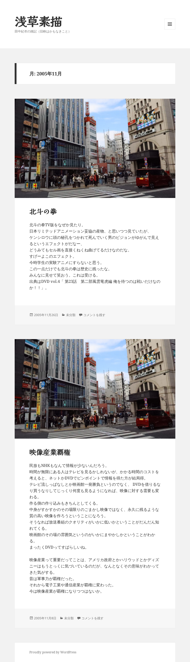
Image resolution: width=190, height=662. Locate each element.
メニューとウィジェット (170, 29)
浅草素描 (38, 21)
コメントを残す (94, 315)
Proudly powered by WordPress (52, 652)
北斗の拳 (43, 211)
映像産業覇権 (49, 452)
